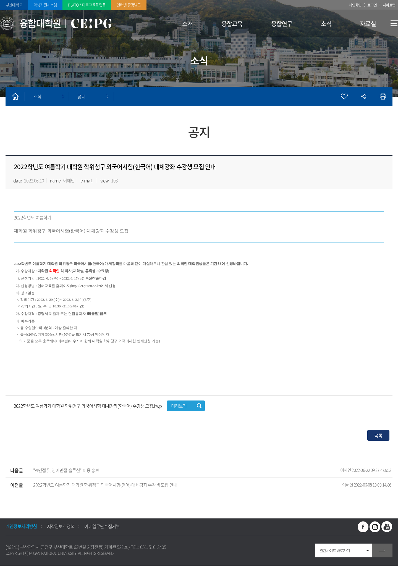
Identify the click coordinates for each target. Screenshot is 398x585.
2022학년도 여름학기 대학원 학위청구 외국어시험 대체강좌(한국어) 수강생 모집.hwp (88, 405)
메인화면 (355, 4)
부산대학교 (14, 4)
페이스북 (363, 526)
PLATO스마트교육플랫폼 (87, 4)
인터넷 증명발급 (129, 4)
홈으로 (15, 96)
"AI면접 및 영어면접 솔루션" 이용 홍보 (212, 470)
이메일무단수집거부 (102, 526)
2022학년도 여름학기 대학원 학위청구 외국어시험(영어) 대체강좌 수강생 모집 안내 (212, 485)
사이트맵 (389, 4)
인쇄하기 (382, 96)
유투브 (386, 526)
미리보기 (179, 405)
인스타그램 (375, 526)
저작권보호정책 (60, 526)
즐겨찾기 (344, 96)
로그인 (372, 4)
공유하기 (363, 96)
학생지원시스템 (45, 4)
